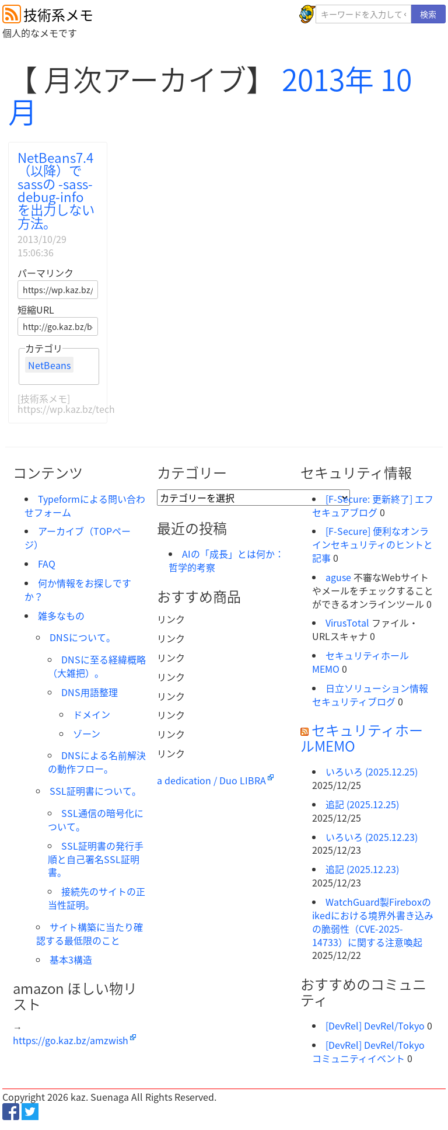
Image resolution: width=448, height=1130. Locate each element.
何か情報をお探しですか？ (77, 589)
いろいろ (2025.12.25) (372, 771)
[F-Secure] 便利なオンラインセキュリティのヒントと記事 (372, 544)
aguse (338, 577)
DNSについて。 (83, 637)
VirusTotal (347, 623)
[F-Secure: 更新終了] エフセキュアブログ (372, 505)
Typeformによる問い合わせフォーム (84, 505)
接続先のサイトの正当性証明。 (96, 898)
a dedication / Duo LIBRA (211, 780)
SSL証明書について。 (95, 791)
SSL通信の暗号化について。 (96, 819)
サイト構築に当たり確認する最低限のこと (89, 933)
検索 (428, 14)
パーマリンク (46, 272)
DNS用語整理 (89, 692)
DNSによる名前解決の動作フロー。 (97, 762)
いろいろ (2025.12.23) (372, 837)
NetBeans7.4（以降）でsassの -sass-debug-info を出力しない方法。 (56, 190)
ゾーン (86, 733)
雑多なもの (61, 616)
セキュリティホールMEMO (360, 662)
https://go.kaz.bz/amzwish (70, 1040)
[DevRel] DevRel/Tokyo (375, 1025)
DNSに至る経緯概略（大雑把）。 (97, 666)
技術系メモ (58, 14)
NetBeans (49, 364)
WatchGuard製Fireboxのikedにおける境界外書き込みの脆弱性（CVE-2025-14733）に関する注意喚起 (372, 922)
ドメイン (91, 714)
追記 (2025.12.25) (362, 804)
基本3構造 (71, 959)
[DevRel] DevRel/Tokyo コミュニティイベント (368, 1051)
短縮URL (36, 309)
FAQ (46, 564)
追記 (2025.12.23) (362, 869)
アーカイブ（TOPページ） (77, 537)
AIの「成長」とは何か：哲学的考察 (226, 560)
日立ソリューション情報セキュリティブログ (370, 694)
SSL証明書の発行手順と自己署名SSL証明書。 (96, 859)
